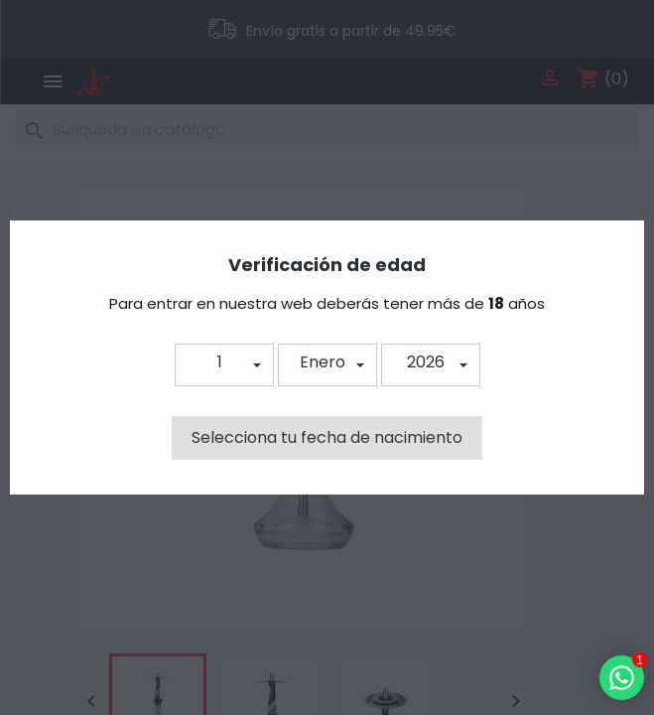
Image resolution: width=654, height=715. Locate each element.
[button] (224, 365)
